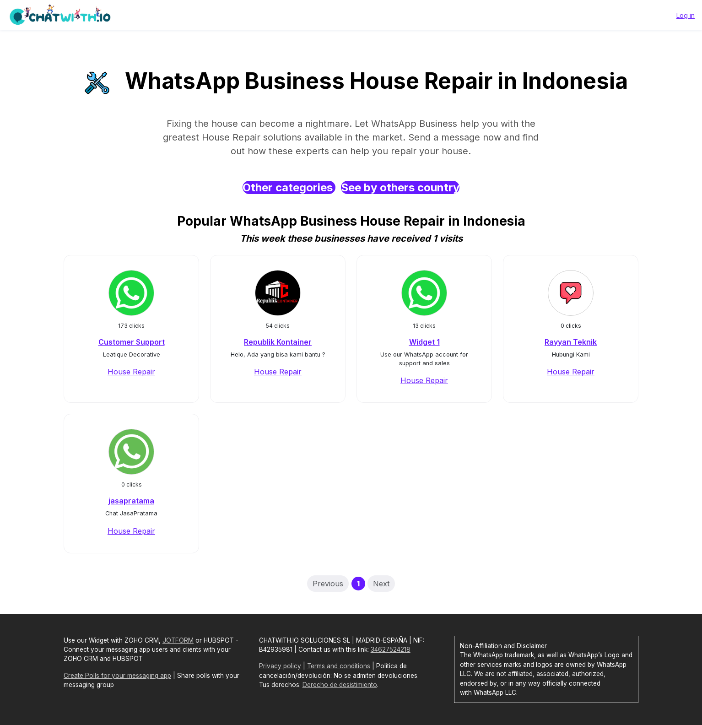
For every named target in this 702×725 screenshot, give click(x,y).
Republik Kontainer (278, 341)
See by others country (400, 187)
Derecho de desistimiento (339, 684)
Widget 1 (424, 341)
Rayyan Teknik (571, 341)
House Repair (131, 371)
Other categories (289, 187)
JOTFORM (178, 640)
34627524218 (390, 649)
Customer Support (131, 341)
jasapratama (131, 500)
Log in (685, 15)
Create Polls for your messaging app (117, 675)
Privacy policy (280, 666)
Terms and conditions (338, 666)
